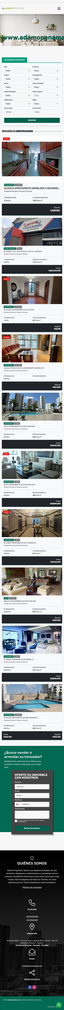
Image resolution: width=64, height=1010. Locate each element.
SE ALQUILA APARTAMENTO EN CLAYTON (19, 310)
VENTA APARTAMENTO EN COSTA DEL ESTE (19, 485)
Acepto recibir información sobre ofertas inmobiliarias (31, 821)
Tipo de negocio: (38, 91)
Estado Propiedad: (10, 91)
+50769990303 (32, 917)
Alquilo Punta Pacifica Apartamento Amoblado (24, 368)
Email (18, 791)
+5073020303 (32, 920)
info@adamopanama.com (32, 966)
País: (5, 67)
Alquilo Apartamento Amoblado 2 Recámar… (32, 188)
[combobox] (17, 70)
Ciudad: (6, 75)
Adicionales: (20, 809)
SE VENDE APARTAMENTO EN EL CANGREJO (20, 543)
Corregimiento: (37, 75)
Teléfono (19, 800)
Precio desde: (8, 108)
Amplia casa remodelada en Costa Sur (20, 601)
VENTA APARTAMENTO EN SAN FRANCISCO (19, 426)
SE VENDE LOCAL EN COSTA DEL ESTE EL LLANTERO (23, 251)
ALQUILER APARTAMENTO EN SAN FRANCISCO (21, 718)
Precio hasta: (37, 108)
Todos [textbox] (8, 71)
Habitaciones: (8, 100)
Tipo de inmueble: (38, 83)
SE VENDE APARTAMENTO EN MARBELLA (19, 659)
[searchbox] (46, 95)
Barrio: (6, 83)
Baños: (35, 100)
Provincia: (36, 67)
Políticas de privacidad (32, 887)
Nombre (19, 782)
